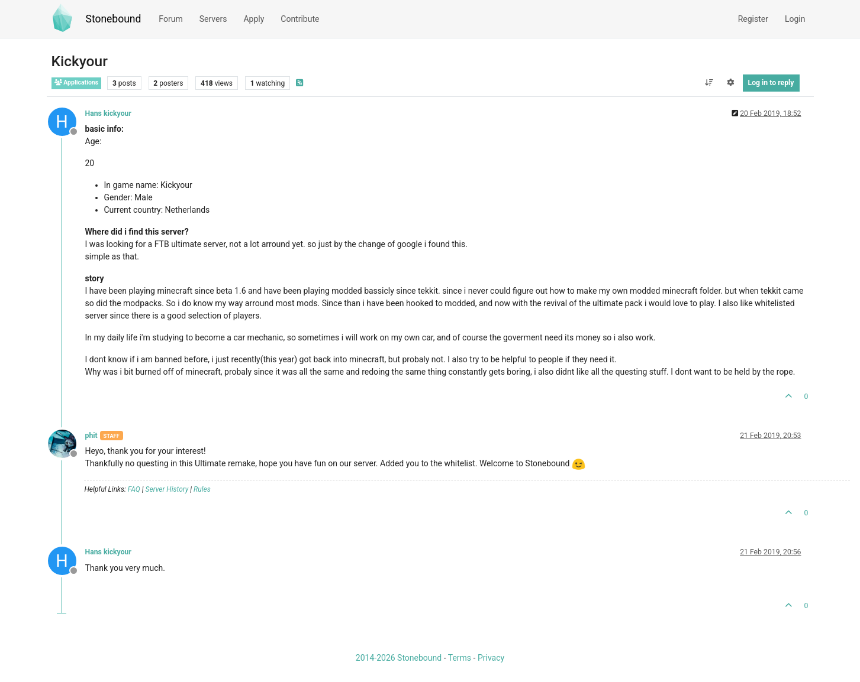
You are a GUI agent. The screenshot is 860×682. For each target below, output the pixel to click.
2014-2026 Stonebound (399, 657)
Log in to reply (771, 83)
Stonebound (113, 19)
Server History (167, 489)
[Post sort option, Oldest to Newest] (709, 82)
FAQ (134, 489)
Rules (202, 489)
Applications (76, 82)
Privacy (491, 657)
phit (91, 435)
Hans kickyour (108, 113)
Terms (459, 657)
